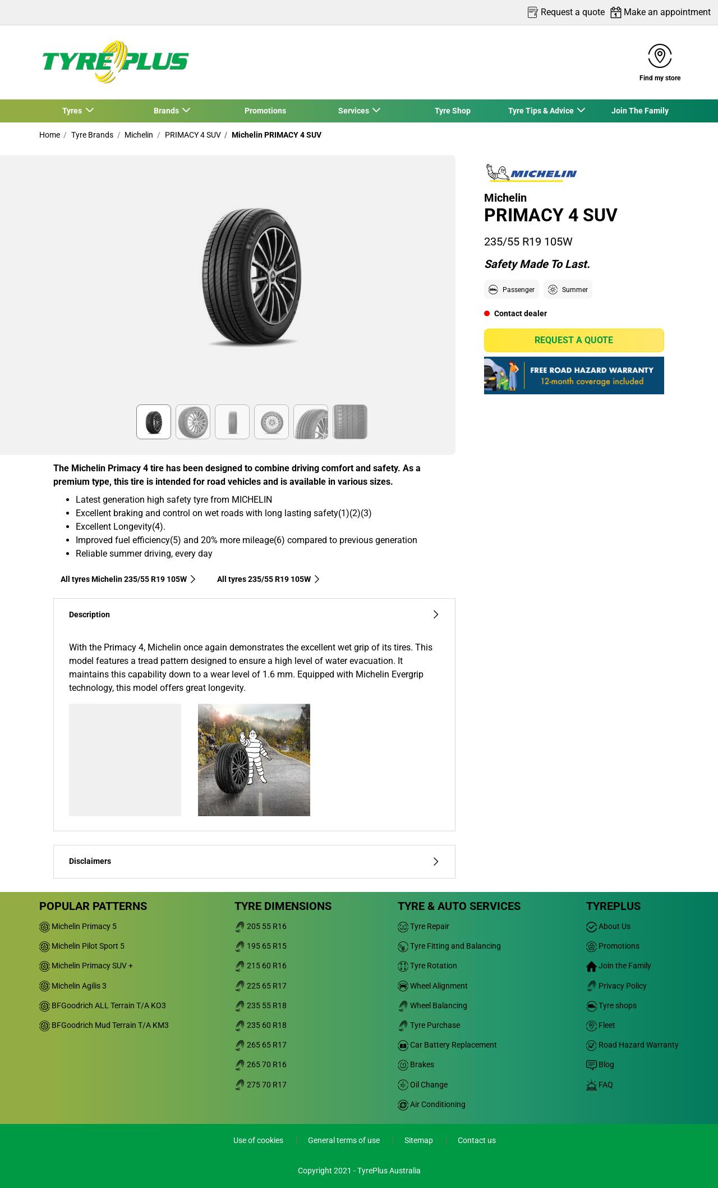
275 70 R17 (260, 1084)
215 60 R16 (260, 965)
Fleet (600, 1025)
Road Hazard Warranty (632, 1044)
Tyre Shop (453, 110)
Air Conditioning (432, 1104)
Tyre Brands (91, 134)
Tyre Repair (423, 926)
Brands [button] (166, 110)
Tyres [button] (73, 110)
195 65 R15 (260, 945)
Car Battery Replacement (447, 1044)
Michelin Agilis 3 (73, 985)
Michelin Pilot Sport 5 (82, 945)
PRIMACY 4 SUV (192, 134)
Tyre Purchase (429, 1025)
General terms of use (344, 1140)
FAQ (599, 1084)
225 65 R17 (260, 985)
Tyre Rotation (427, 965)
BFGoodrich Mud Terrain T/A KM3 (104, 1025)
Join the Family (618, 965)
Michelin (138, 134)
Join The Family (640, 110)
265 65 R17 (260, 1044)
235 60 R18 (260, 1025)
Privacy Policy (616, 985)
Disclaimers (254, 861)
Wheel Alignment (433, 985)
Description (254, 615)
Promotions (265, 110)
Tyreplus (613, 906)
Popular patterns (93, 906)
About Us (608, 926)
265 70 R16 (260, 1064)
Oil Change (423, 1084)
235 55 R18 (260, 1005)
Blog (600, 1064)
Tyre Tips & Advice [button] (541, 110)
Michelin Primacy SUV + (86, 965)
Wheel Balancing (432, 1005)
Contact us (477, 1140)
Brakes (416, 1064)
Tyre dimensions (283, 906)
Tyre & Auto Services (459, 906)
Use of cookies (259, 1140)
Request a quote (574, 340)
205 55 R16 (260, 926)
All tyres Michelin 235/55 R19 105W (129, 579)
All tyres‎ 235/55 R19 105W (269, 579)
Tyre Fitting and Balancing (449, 945)
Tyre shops (611, 1005)
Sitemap (419, 1140)
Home (49, 134)
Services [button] (354, 110)
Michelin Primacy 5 (78, 926)
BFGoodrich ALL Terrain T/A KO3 (102, 1005)
